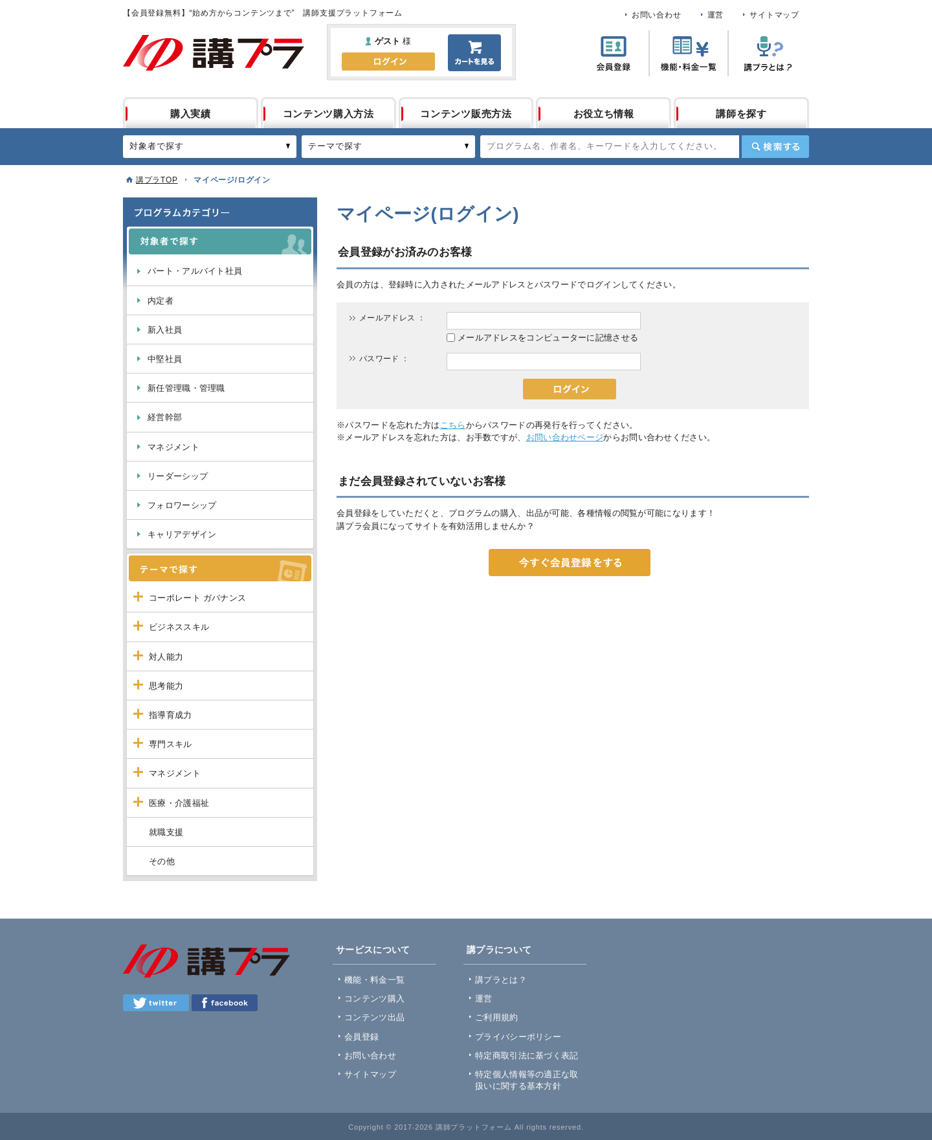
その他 (162, 861)
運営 (715, 14)
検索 (775, 146)
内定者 (160, 301)
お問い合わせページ (565, 437)
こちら (453, 425)
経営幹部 (165, 417)
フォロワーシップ (182, 505)
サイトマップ (774, 14)
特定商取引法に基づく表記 (527, 1055)
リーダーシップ (178, 476)
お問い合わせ (657, 14)
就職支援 (166, 832)
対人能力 (166, 657)
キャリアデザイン (182, 534)
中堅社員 (165, 359)
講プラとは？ (501, 980)
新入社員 (165, 330)
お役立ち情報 (603, 113)
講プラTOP (157, 179)
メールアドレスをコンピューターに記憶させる (548, 337)
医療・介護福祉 (179, 803)
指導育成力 (170, 715)
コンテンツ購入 (374, 998)
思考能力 (166, 686)
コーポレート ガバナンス (197, 598)
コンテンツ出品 (374, 1017)
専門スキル (170, 744)
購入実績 (190, 113)
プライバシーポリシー (518, 1037)
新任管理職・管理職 (186, 388)
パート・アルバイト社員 (195, 271)
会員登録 (361, 1037)
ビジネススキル (179, 627)
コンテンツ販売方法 (465, 113)
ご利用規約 (496, 1017)
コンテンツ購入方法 (328, 113)
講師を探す (741, 113)
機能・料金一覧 (374, 980)
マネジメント (173, 447)
